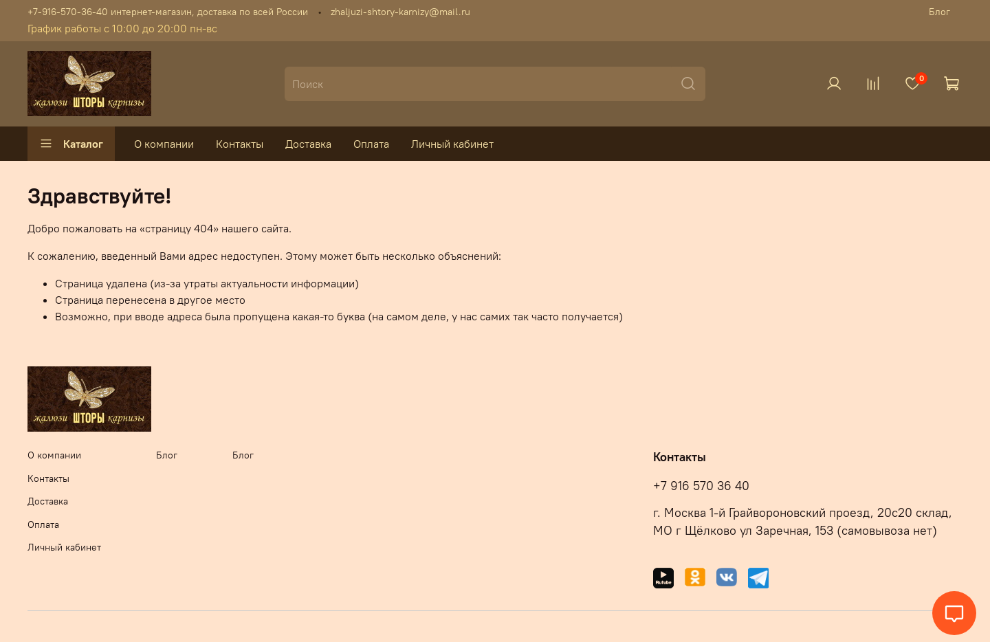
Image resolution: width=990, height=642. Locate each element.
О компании (164, 144)
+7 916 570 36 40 (701, 486)
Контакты (239, 144)
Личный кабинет (452, 144)
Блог (939, 11)
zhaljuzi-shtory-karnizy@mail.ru (400, 11)
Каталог (71, 144)
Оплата (371, 144)
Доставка (308, 144)
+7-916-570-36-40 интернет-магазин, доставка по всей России (168, 11)
